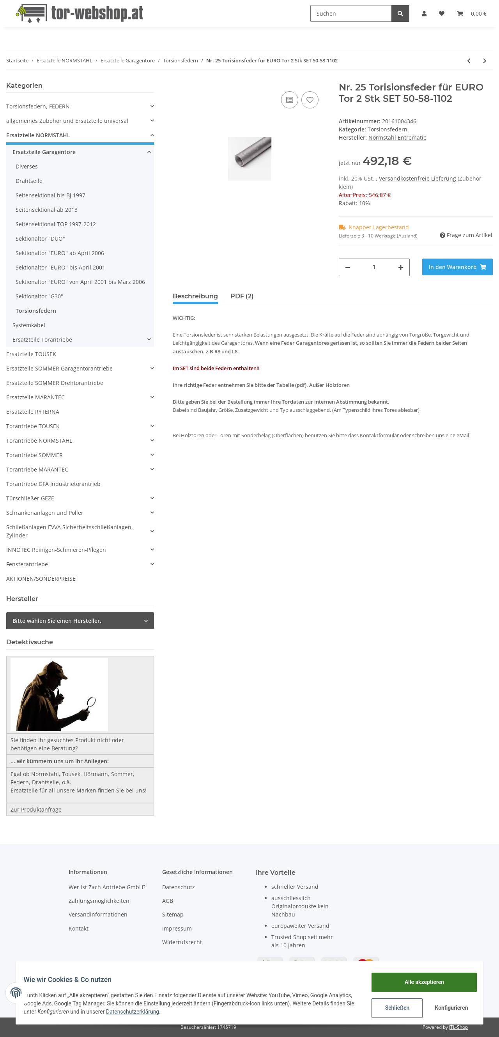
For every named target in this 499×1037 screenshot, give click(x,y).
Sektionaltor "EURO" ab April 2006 (60, 253)
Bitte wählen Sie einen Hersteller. (56, 620)
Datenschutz (178, 887)
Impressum (177, 928)
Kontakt (78, 928)
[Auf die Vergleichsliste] (289, 99)
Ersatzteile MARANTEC (35, 397)
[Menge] (374, 267)
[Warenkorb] (472, 13)
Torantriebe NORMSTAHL (39, 440)
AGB (167, 900)
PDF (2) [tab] (242, 296)
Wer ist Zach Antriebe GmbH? (107, 887)
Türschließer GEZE (30, 498)
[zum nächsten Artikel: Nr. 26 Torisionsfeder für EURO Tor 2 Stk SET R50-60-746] (485, 60)
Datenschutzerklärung (180, 1012)
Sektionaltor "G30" (39, 296)
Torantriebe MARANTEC (37, 469)
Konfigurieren (447, 1008)
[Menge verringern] (347, 267)
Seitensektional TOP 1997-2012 (56, 224)
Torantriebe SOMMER (34, 455)
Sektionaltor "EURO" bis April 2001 (60, 267)
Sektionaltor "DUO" (40, 238)
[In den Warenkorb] (457, 267)
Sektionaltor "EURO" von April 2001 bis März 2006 (80, 281)
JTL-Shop (458, 1027)
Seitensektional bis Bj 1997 (50, 195)
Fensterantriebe (27, 564)
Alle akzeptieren (419, 982)
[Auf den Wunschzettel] (310, 99)
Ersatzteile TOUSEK (31, 354)
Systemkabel (28, 325)
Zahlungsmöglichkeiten (99, 900)
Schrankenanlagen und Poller (44, 512)
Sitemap (173, 914)
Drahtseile (29, 180)
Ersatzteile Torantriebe (42, 339)
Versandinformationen (98, 914)
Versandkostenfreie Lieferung (418, 178)
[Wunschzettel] (442, 13)
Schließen (392, 1008)
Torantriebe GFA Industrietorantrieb (53, 483)
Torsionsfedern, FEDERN (38, 106)
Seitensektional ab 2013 (47, 209)
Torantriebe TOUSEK (33, 426)
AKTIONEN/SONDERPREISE (41, 578)
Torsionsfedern (387, 129)
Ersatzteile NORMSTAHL (38, 135)
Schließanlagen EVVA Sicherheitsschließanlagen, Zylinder (69, 531)
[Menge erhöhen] (400, 267)
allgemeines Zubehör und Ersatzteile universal (67, 120)
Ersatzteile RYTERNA (32, 411)
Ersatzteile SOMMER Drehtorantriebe (54, 382)
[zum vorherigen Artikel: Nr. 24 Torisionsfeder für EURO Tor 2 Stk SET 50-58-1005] (469, 60)
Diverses (27, 166)
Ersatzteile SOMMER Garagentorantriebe (59, 368)
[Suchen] (351, 13)
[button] (424, 13)
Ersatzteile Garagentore (44, 152)
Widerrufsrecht (182, 942)
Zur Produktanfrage (36, 809)
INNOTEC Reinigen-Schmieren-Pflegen (56, 549)
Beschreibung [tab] (195, 296)
